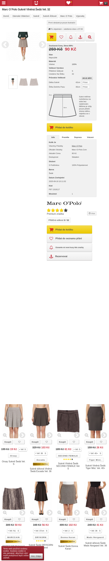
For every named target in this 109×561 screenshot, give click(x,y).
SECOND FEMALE (68, 456)
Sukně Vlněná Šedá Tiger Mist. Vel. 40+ (95, 466)
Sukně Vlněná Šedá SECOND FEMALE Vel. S (68, 466)
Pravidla (65, 137)
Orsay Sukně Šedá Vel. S (13, 462)
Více (91, 213)
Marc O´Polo (77, 146)
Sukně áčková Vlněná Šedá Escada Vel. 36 (41, 470)
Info (53, 137)
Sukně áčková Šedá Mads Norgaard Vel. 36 (95, 544)
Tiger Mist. (95, 460)
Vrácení (90, 137)
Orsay (13, 456)
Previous (4, 44)
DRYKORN (40, 537)
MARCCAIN (13, 537)
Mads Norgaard (95, 537)
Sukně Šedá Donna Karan (68, 547)
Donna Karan (68, 537)
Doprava (78, 137)
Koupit (7, 442)
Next (41, 44)
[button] (22, 449)
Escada (41, 460)
